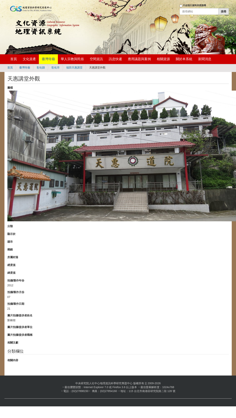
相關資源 (163, 59)
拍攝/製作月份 (15, 292)
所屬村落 (12, 257)
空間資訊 (96, 59)
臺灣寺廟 (48, 59)
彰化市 (55, 67)
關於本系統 (184, 59)
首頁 (13, 59)
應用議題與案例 (139, 59)
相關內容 (12, 360)
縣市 (10, 241)
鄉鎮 (10, 249)
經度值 (11, 265)
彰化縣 (41, 67)
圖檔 (10, 87)
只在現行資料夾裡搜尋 (194, 5)
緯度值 (11, 272)
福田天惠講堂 (74, 67)
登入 (174, 16)
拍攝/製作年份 (15, 280)
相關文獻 (12, 342)
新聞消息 (204, 59)
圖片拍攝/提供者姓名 (20, 315)
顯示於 (11, 233)
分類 (10, 226)
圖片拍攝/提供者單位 (20, 327)
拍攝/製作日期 (15, 303)
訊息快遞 (115, 59)
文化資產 (29, 59)
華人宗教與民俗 (72, 59)
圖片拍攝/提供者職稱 (20, 334)
